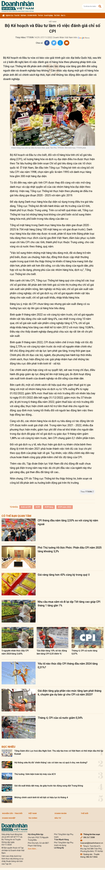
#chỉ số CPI (26, 507)
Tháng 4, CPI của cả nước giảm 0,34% (60, 717)
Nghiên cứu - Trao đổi (12, 15)
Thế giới (40, 15)
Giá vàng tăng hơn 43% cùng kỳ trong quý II (64, 574)
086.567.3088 (87, 837)
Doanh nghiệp (48, 15)
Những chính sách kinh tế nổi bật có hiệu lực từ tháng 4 (41, 797)
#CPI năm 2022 (64, 507)
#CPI (38, 507)
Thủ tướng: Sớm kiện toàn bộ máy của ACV (35, 774)
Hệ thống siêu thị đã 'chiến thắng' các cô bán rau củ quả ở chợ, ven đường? (50, 762)
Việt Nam (23, 15)
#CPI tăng (49, 507)
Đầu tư (63, 15)
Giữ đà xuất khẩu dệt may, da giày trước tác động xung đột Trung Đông (48, 785)
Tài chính (57, 15)
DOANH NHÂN (32, 15)
